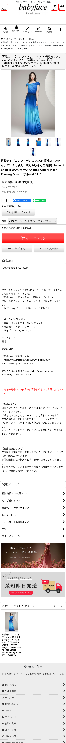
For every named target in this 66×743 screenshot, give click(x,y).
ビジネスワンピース (12, 674)
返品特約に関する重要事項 (17, 228)
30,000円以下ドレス (53, 674)
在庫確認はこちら (12, 206)
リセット (59, 606)
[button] (4, 7)
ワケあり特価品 (33, 674)
